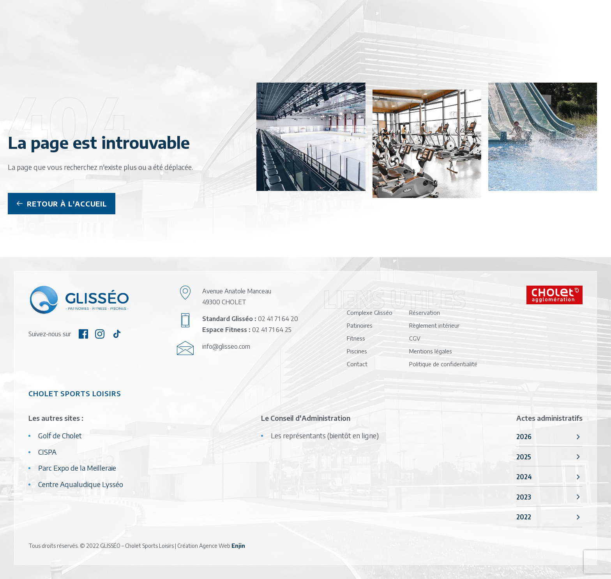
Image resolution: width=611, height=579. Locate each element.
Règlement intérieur (434, 325)
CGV (414, 338)
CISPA (47, 451)
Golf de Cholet (60, 435)
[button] (83, 335)
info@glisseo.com (226, 346)
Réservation (424, 312)
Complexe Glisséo (369, 312)
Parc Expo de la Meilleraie (77, 467)
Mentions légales (430, 351)
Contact (357, 363)
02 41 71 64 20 (278, 319)
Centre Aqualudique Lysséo (80, 484)
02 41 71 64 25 (271, 330)
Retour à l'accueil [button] (61, 203)
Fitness (356, 338)
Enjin (238, 545)
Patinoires (360, 325)
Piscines (357, 351)
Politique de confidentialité (443, 363)
